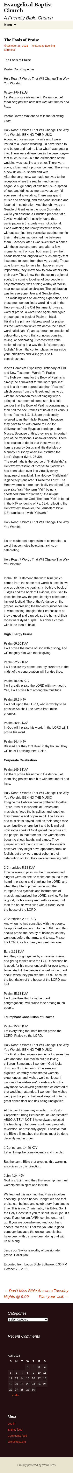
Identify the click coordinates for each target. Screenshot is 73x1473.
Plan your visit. (54, 1296)
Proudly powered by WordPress (36, 1465)
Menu (8, 24)
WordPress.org (17, 1441)
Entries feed (15, 1429)
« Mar (15, 1395)
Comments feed (17, 1435)
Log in (11, 1423)
